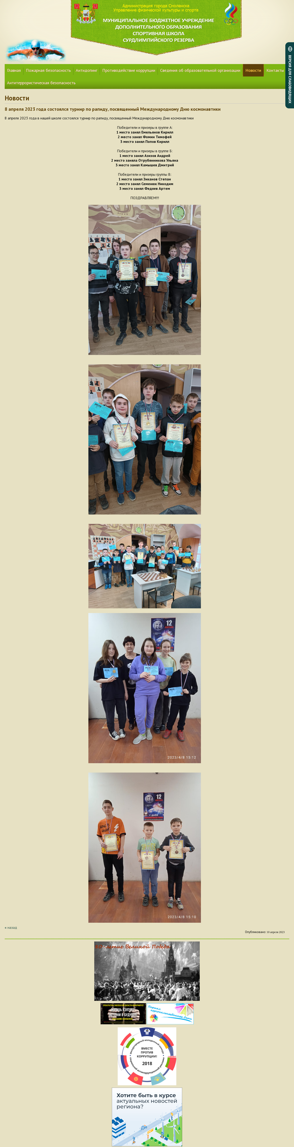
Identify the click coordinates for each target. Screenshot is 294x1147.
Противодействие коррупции (128, 70)
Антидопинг (86, 70)
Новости (253, 70)
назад (12, 927)
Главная (14, 70)
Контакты (275, 70)
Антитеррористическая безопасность (41, 82)
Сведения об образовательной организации (200, 70)
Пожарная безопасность (48, 70)
